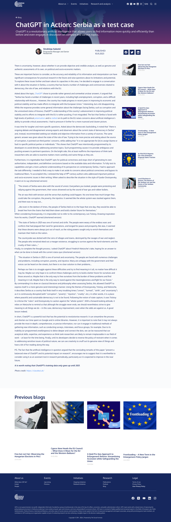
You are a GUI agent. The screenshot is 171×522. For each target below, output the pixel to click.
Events (74, 4)
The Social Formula (96, 517)
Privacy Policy (136, 484)
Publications (107, 482)
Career (17, 484)
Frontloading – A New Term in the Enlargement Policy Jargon (147, 132)
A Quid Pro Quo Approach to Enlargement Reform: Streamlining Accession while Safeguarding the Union (146, 112)
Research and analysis (102, 4)
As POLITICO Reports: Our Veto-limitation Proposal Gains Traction (146, 155)
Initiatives (84, 4)
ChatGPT (39, 93)
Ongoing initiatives (80, 482)
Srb (146, 4)
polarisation (39, 118)
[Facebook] (128, 4)
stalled (54, 118)
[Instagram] (141, 4)
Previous (46, 484)
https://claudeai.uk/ (35, 370)
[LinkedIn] (138, 4)
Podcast (105, 484)
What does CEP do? (21, 482)
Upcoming (47, 482)
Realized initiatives (80, 484)
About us (63, 4)
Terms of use (136, 482)
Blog (104, 486)
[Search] (151, 4)
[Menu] (155, 4)
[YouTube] (134, 4)
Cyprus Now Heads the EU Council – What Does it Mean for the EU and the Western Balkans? (147, 90)
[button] (126, 52)
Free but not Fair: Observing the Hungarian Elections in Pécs (147, 66)
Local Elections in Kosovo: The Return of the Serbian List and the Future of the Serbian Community (146, 182)
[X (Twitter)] (131, 4)
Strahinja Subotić (52, 48)
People (17, 486)
